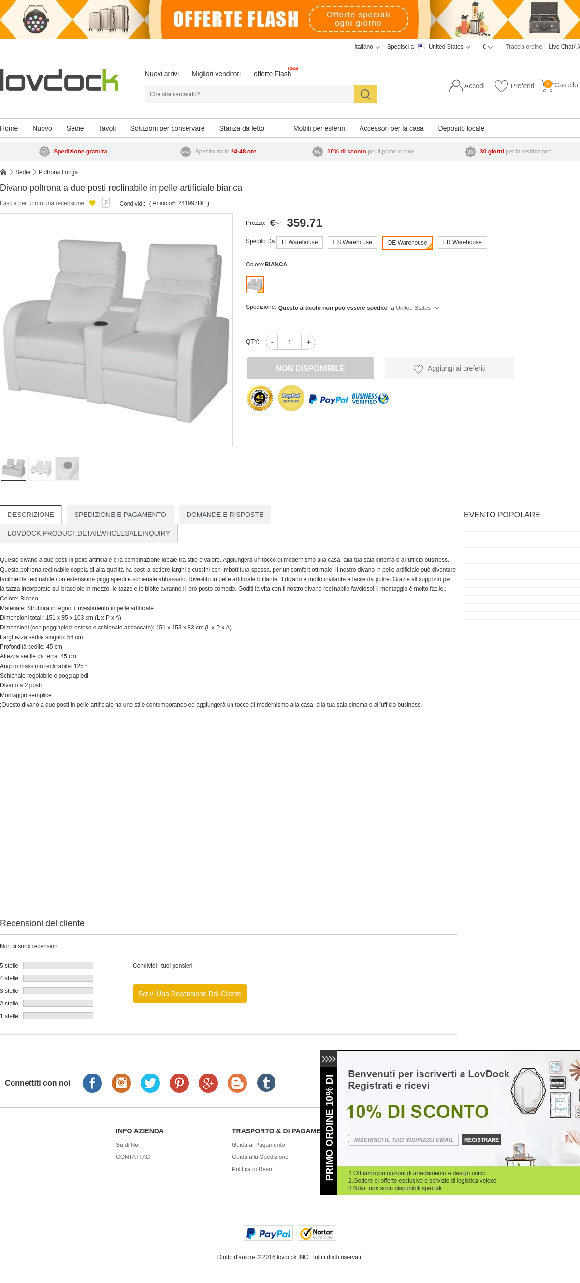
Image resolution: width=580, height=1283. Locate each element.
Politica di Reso (252, 1169)
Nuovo (42, 128)
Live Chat (561, 46)
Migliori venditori (216, 74)
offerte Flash (272, 74)
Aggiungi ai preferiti (449, 368)
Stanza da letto (241, 128)
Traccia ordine (524, 46)
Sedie (75, 128)
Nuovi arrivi (162, 74)
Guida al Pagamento (258, 1145)
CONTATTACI (134, 1157)
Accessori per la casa (392, 128)
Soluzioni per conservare (167, 128)
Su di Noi (128, 1145)
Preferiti (514, 86)
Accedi (474, 86)
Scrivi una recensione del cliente (190, 994)
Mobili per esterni (319, 128)
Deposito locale (461, 128)
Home (9, 128)
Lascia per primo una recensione (42, 203)
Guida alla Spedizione (260, 1157)
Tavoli (107, 128)
